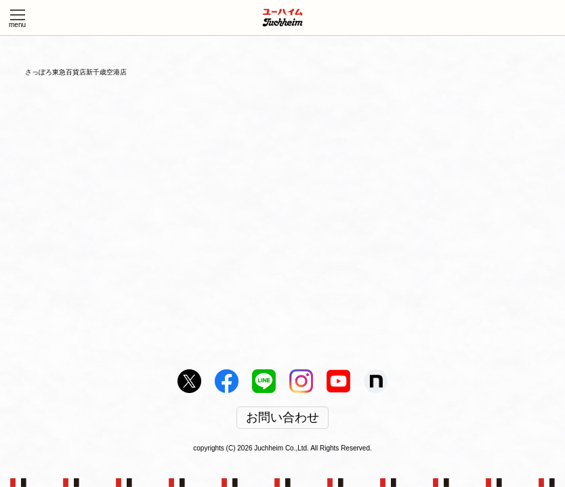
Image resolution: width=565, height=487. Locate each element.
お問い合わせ (282, 418)
